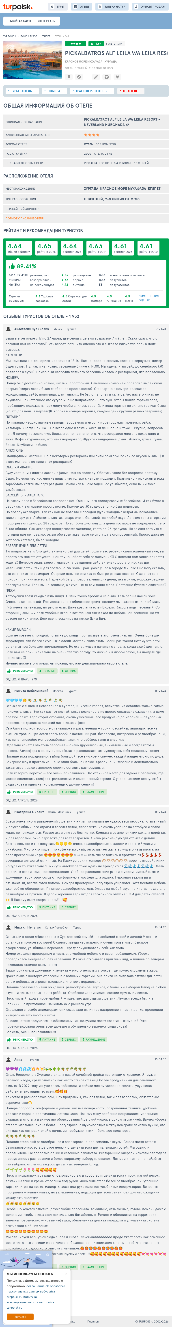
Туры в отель (21, 91)
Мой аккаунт (21, 21)
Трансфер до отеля (92, 91)
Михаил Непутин (27, 927)
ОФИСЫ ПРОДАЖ (153, 6)
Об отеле (130, 91)
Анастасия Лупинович (31, 328)
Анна (18, 1059)
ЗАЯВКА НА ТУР (114, 6)
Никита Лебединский (31, 690)
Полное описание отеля (24, 218)
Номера (53, 91)
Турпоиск (9, 36)
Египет (45, 36)
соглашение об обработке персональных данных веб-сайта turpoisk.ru (36, 1291)
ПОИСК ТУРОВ (28, 36)
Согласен (20, 1316)
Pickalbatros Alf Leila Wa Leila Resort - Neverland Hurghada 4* (122, 122)
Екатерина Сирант (29, 811)
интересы (46, 21)
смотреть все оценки (149, 298)
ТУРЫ (60, 6)
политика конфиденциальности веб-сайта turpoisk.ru (30, 1302)
